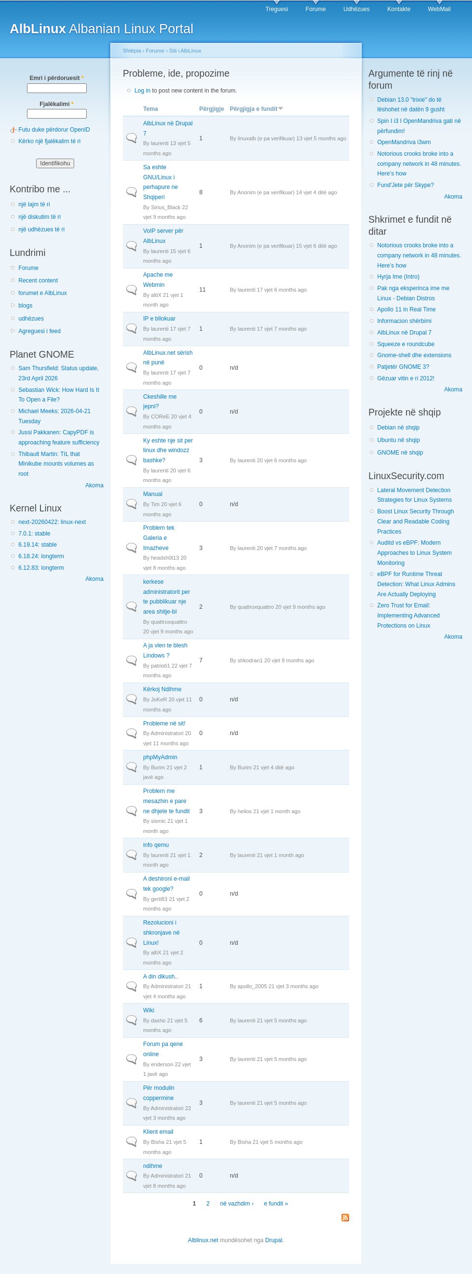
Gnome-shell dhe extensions (414, 355)
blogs (25, 305)
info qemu (156, 845)
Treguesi (276, 9)
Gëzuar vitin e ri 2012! (405, 378)
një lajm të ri (34, 204)
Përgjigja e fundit (257, 109)
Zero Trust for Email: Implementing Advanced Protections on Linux (408, 615)
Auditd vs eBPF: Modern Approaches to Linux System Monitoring (414, 552)
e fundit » (276, 1203)
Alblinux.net (203, 1240)
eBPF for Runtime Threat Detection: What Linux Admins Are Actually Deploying (416, 584)
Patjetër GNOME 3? (403, 366)
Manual (152, 494)
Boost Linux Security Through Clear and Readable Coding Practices (415, 521)
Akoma (94, 485)
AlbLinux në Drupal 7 (404, 332)
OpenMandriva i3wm (404, 142)
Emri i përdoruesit (56, 78)
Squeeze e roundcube (405, 344)
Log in (142, 90)
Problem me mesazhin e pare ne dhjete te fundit (166, 801)
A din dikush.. (160, 976)
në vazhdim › (237, 1203)
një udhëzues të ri (41, 229)
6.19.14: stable (37, 544)
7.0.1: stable (34, 533)
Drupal (273, 1240)
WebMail (439, 9)
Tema (150, 109)
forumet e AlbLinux (42, 293)
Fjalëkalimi (56, 104)
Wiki (148, 1010)
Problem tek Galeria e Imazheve (158, 537)
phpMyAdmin (160, 757)
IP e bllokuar (159, 318)
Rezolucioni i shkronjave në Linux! (161, 932)
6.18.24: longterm (41, 556)
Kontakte (398, 9)
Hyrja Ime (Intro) (398, 276)
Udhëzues (356, 9)
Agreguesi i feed (39, 331)
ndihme (152, 1166)
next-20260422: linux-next (52, 522)
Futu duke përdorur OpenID (54, 129)
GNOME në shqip (400, 452)
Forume (316, 9)
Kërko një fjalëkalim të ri (49, 141)
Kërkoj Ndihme (162, 689)
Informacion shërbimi (404, 321)
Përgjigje (211, 109)
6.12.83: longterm (41, 567)
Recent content (38, 280)
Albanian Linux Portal (102, 28)
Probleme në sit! (164, 723)
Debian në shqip (398, 427)
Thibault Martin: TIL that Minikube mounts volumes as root (56, 464)
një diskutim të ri (39, 217)
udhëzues (31, 318)
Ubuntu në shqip (398, 440)
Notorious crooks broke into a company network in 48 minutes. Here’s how (419, 163)
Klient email (158, 1131)
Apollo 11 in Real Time (406, 309)
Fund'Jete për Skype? (405, 185)
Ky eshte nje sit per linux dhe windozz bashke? (168, 450)
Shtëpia (132, 51)
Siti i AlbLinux (185, 51)
